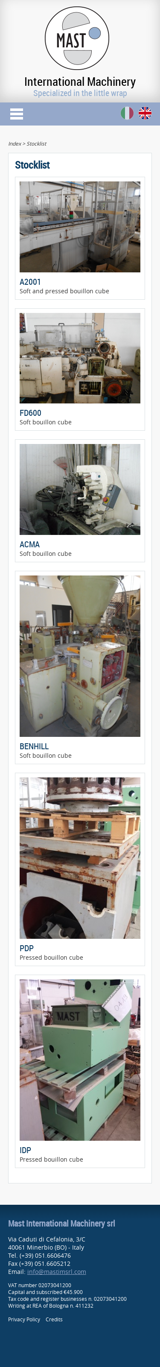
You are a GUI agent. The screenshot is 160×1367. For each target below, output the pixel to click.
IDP (25, 1150)
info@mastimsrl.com (56, 1272)
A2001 (30, 281)
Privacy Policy (24, 1319)
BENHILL (34, 746)
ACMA (30, 544)
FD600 (30, 412)
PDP (27, 948)
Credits (54, 1319)
